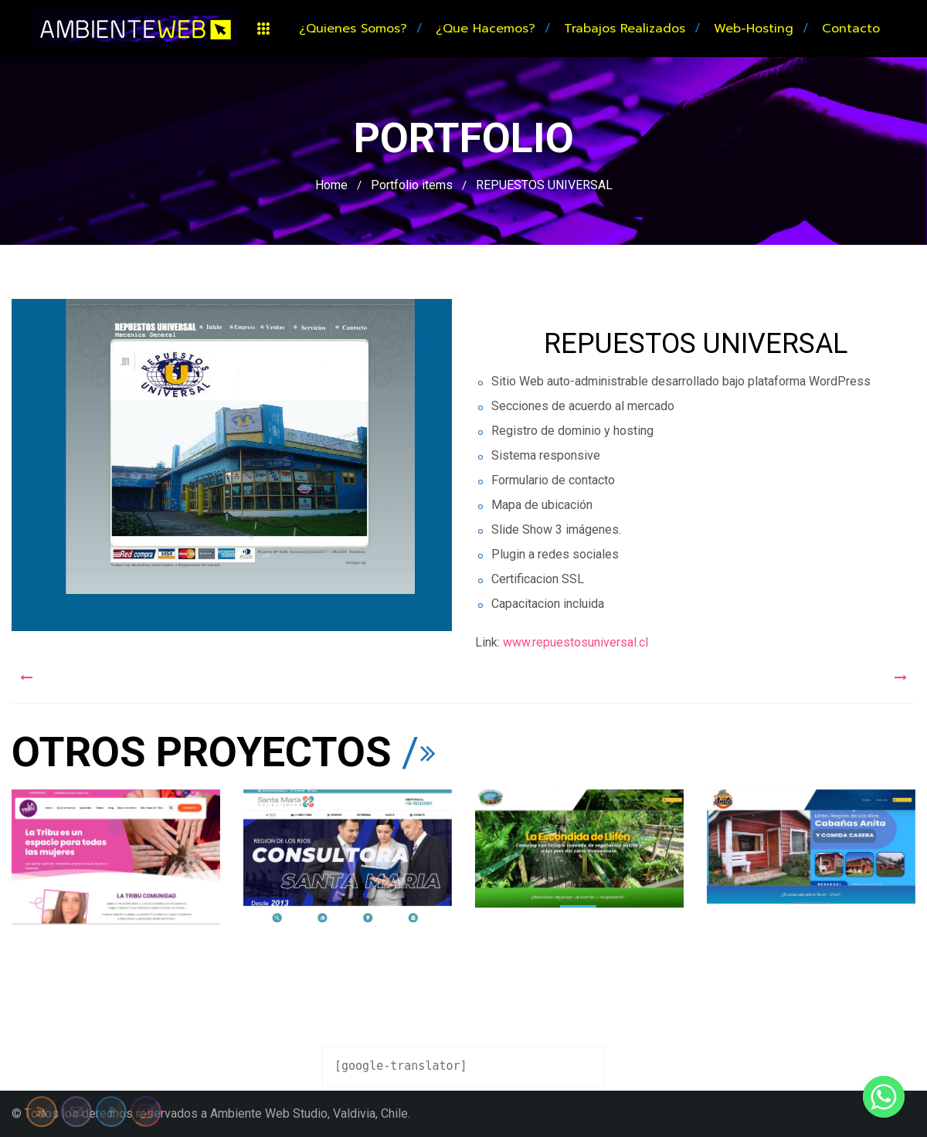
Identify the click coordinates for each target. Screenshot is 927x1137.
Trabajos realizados (624, 28)
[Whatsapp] (884, 1097)
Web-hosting (753, 28)
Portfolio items (412, 185)
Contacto (851, 28)
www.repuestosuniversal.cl (575, 642)
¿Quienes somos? (353, 28)
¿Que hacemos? (485, 28)
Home (331, 185)
